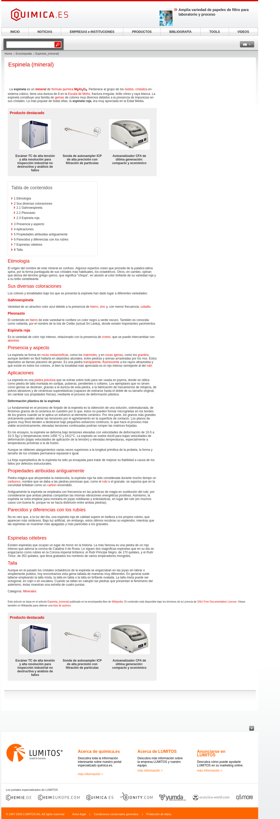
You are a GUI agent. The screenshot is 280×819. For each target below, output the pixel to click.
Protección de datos (158, 814)
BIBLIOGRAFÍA (180, 32)
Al (80, 89)
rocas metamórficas (54, 355)
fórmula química (62, 89)
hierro (94, 306)
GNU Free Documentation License (217, 601)
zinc (102, 306)
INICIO (15, 32)
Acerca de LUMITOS (157, 751)
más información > (90, 774)
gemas (59, 97)
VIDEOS (243, 32)
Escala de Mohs (79, 94)
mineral (40, 89)
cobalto (146, 306)
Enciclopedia (24, 53)
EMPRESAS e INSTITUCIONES (92, 32)
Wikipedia (117, 601)
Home (8, 53)
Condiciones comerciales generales (116, 814)
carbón (52, 485)
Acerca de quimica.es (99, 751)
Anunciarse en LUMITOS (211, 753)
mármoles (90, 355)
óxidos (129, 89)
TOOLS (214, 32)
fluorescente (110, 362)
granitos (143, 355)
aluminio (13, 340)
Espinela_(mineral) (58, 601)
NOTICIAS (45, 32)
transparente (92, 362)
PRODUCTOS (142, 32)
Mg (76, 89)
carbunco (14, 481)
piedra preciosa (44, 380)
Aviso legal (79, 814)
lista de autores (62, 605)
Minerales (29, 591)
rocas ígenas (114, 355)
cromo (106, 337)
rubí (149, 365)
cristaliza (141, 89)
